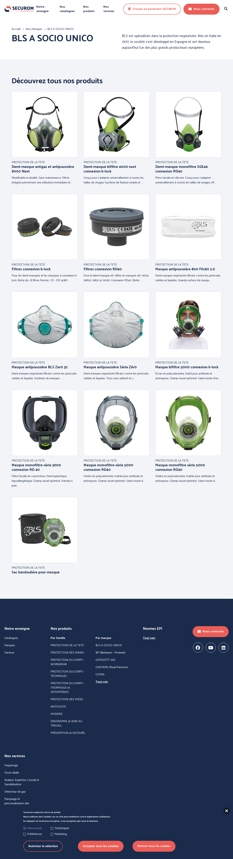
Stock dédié (11, 773)
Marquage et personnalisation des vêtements (16, 803)
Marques (9, 645)
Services (9, 653)
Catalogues (11, 638)
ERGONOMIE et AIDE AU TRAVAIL (66, 723)
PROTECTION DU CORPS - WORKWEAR (67, 662)
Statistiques (62, 828)
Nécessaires (34, 828)
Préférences (34, 834)
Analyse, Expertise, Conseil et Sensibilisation (21, 782)
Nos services (108, 9)
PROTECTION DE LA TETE (67, 645)
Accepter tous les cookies (101, 846)
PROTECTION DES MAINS (67, 653)
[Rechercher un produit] (226, 9)
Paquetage (11, 765)
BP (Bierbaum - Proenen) (110, 653)
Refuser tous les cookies (154, 846)
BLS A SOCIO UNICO (109, 645)
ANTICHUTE (58, 707)
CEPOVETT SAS (105, 660)
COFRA (100, 674)
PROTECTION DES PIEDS (67, 699)
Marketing (61, 834)
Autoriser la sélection (43, 846)
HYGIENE (56, 714)
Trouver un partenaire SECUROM (152, 9)
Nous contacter (201, 9)
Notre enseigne (42, 9)
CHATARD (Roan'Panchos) (112, 667)
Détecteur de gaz (15, 792)
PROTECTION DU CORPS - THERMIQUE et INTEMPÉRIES (67, 687)
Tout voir (102, 682)
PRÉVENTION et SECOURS (68, 733)
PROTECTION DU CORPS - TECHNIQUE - (67, 674)
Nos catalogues (67, 9)
